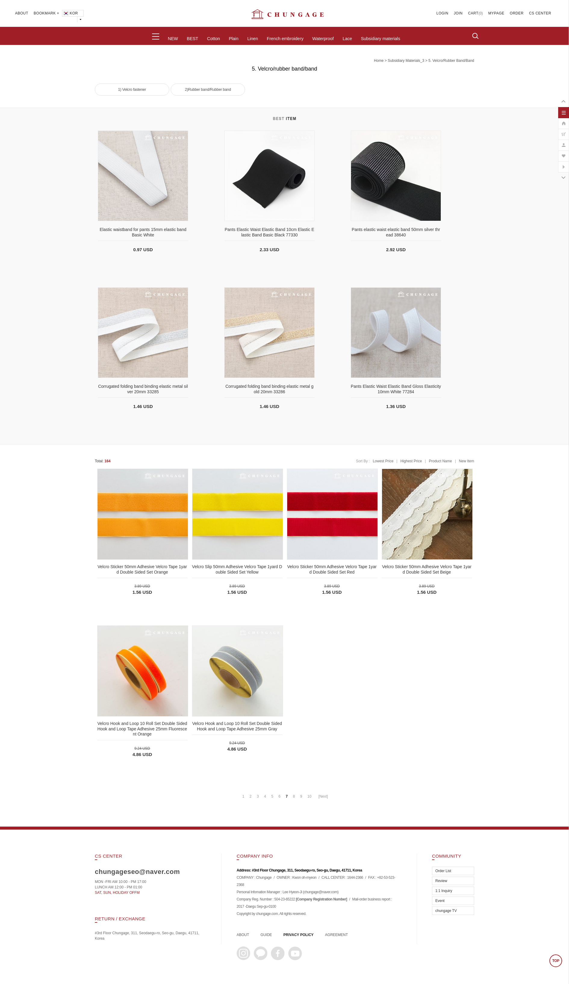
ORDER (517, 13)
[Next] (323, 796)
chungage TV (446, 911)
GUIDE (266, 935)
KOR (70, 13)
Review (441, 881)
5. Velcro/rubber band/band (451, 61)
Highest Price (411, 461)
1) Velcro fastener (132, 89)
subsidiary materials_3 (406, 61)
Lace (347, 38)
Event (440, 901)
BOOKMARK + (46, 13)
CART (473, 13)
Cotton (213, 38)
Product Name (440, 461)
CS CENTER (540, 13)
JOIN (458, 13)
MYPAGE (496, 13)
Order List (443, 871)
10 (309, 796)
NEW (173, 38)
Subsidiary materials (380, 38)
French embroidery (285, 38)
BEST (192, 38)
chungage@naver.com (320, 892)
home (379, 61)
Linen (252, 38)
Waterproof (323, 38)
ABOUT (21, 13)
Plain (233, 38)
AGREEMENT (336, 935)
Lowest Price (383, 461)
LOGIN (443, 13)
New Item (466, 461)
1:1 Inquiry (443, 891)
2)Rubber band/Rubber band (208, 89)
